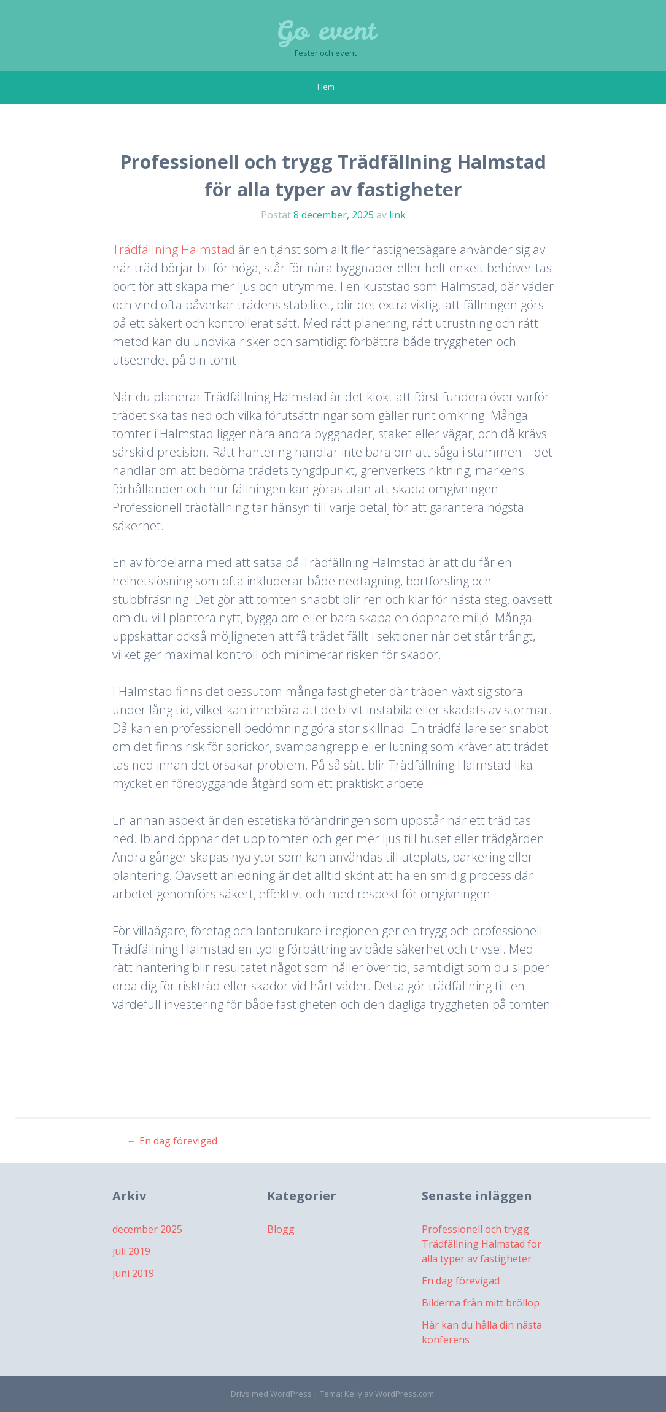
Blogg (281, 1229)
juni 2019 (133, 1273)
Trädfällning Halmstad (173, 249)
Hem (326, 86)
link (397, 215)
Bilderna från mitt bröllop (481, 1303)
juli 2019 (131, 1251)
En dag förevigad (172, 1141)
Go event (326, 31)
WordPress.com (404, 1393)
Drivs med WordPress (271, 1393)
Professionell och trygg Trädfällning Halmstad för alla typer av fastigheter (481, 1243)
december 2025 (147, 1229)
